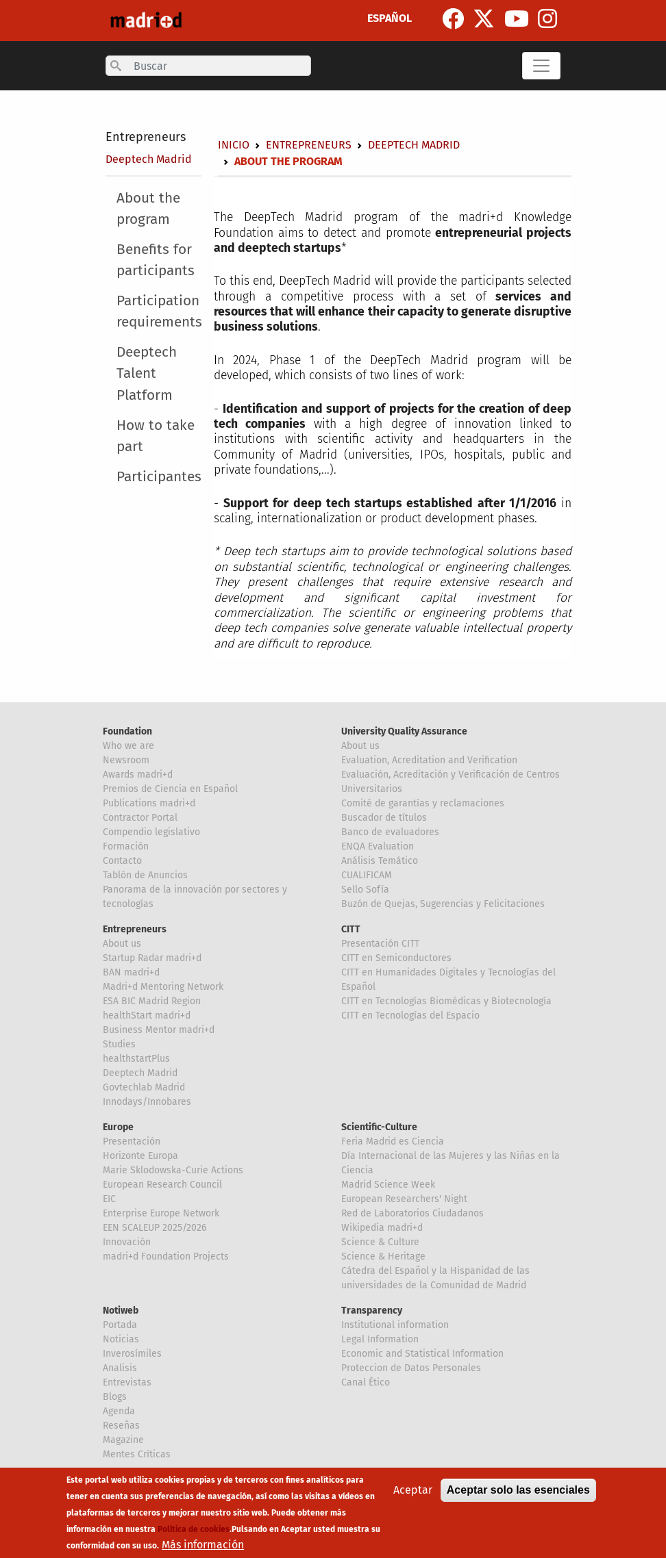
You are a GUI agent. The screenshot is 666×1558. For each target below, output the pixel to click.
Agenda (119, 1411)
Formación (126, 846)
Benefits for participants (155, 260)
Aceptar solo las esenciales (518, 1490)
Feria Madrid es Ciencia (392, 1141)
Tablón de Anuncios (145, 875)
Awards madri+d (138, 774)
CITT (350, 929)
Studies (119, 1044)
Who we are (128, 746)
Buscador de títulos (384, 817)
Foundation (127, 731)
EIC (109, 1199)
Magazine (123, 1440)
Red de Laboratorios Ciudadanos (412, 1213)
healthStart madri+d (146, 1015)
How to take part (155, 436)
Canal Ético (365, 1382)
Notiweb (120, 1310)
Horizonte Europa (140, 1156)
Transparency (371, 1310)
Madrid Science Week (388, 1184)
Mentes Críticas (137, 1454)
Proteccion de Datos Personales (411, 1368)
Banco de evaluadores (390, 832)
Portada (120, 1325)
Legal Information (380, 1339)
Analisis (120, 1368)
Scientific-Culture (379, 1127)
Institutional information (395, 1325)
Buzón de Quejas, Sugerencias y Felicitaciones (443, 904)
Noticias (121, 1339)
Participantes (158, 476)
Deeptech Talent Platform (146, 373)
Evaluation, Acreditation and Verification (429, 760)
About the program (148, 209)
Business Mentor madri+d (158, 1030)
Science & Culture (380, 1242)
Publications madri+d (149, 803)
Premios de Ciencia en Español (170, 789)
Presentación (131, 1141)
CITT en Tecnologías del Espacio (410, 1015)
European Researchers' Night (404, 1199)
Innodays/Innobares (147, 1102)
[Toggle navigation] (541, 65)
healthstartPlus (136, 1058)
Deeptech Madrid (149, 159)
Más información (203, 1544)
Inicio (233, 144)
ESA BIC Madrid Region (152, 1001)
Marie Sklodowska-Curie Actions (173, 1170)
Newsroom (126, 760)
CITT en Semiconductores (396, 958)
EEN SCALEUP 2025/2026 (154, 1228)
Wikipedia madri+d (382, 1228)
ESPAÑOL (389, 18)
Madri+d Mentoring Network (163, 987)
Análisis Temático (379, 861)
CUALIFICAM (366, 875)
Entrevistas (127, 1382)
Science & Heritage (383, 1256)
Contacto (122, 861)
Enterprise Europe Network (161, 1213)
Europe (118, 1127)
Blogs (115, 1397)
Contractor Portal (140, 817)
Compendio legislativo (151, 832)
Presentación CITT (380, 943)
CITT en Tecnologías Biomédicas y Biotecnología (446, 1001)
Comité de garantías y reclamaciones (422, 803)
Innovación (127, 1242)
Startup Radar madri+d (152, 958)
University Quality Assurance (404, 731)
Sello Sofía (365, 889)
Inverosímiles (132, 1353)
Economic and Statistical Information (422, 1353)
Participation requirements (159, 311)
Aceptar (412, 1489)
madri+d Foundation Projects (166, 1256)
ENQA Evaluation (377, 846)
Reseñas (121, 1425)
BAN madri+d (131, 972)
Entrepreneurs (146, 136)
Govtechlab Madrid (144, 1087)
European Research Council (162, 1184)
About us (360, 746)
